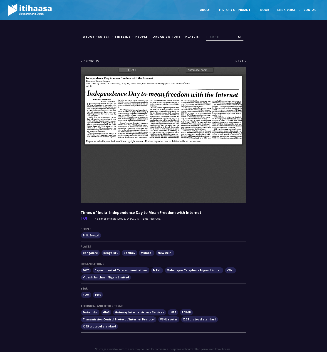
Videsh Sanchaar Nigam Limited (106, 277)
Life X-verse (286, 10)
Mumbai (146, 253)
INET (173, 312)
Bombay (129, 253)
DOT (86, 270)
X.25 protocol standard (199, 319)
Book (264, 10)
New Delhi (165, 253)
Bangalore (90, 253)
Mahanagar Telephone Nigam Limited (194, 270)
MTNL (157, 270)
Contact (311, 10)
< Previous (90, 61)
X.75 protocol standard (99, 326)
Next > (240, 61)
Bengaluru (110, 253)
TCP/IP (186, 312)
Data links (90, 312)
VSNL (230, 270)
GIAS (106, 312)
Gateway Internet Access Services (139, 312)
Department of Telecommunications (121, 270)
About (205, 10)
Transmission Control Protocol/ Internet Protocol (119, 319)
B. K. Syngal (91, 235)
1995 (98, 295)
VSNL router (169, 319)
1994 (86, 295)
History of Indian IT (235, 10)
